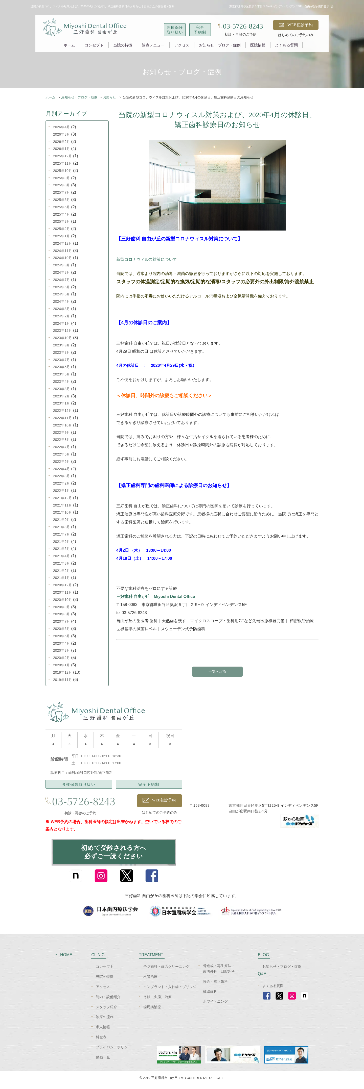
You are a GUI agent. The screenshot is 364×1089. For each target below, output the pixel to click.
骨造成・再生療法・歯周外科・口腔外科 (219, 973)
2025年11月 (62, 163)
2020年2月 (61, 658)
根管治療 (150, 981)
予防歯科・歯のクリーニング (166, 971)
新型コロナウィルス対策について (146, 259)
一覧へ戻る (217, 672)
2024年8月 (61, 272)
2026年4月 (61, 127)
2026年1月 (61, 149)
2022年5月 (61, 462)
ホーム (69, 45)
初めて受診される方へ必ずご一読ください (113, 854)
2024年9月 (61, 265)
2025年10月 (62, 171)
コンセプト (94, 45)
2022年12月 (62, 411)
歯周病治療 (152, 1011)
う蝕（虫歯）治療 (157, 1001)
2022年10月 (62, 425)
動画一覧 (103, 1061)
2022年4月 (61, 469)
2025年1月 (61, 236)
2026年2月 (61, 142)
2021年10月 (62, 512)
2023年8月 (61, 352)
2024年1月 (61, 323)
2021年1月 (61, 578)
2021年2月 (61, 571)
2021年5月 (61, 549)
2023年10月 (62, 338)
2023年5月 (61, 374)
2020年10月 (62, 600)
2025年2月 (61, 229)
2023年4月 (61, 381)
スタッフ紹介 (106, 1011)
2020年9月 (61, 607)
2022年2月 (61, 483)
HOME (66, 959)
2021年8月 (61, 527)
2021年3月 (61, 563)
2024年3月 (61, 309)
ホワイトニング (215, 1006)
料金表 (101, 1042)
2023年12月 (62, 330)
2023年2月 (61, 396)
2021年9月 (61, 520)
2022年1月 (61, 491)
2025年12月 (62, 156)
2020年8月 (61, 614)
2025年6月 (61, 200)
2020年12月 (62, 585)
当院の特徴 (122, 45)
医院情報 (257, 45)
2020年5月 (61, 636)
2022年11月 (62, 418)
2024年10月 (62, 258)
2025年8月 (61, 185)
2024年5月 (61, 294)
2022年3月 (61, 476)
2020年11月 (62, 592)
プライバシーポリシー (113, 1052)
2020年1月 (61, 665)
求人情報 (103, 1031)
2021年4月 (61, 556)
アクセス (181, 45)
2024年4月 (61, 301)
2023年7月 (61, 360)
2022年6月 (61, 454)
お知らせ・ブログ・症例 (220, 45)
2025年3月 (61, 221)
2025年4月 (61, 214)
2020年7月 (61, 621)
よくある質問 (286, 45)
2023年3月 (61, 389)
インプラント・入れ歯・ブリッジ (169, 991)
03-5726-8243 (243, 26)
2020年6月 (61, 629)
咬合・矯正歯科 (215, 986)
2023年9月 (61, 345)
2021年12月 (62, 498)
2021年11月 (62, 505)
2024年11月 (62, 251)
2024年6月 (61, 287)
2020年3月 (61, 650)
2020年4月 (61, 643)
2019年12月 (62, 672)
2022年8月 (61, 440)
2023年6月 (61, 367)
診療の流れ (104, 1021)
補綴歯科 (210, 996)
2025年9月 (61, 178)
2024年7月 (61, 280)
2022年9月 (61, 432)
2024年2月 (61, 316)
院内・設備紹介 (108, 1001)
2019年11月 (62, 680)
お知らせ (110, 97)
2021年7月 (61, 534)
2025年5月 (61, 207)
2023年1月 (61, 403)
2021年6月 (61, 542)
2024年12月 (62, 243)
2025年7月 (61, 192)
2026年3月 (61, 134)
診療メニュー (153, 45)
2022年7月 (61, 447)
